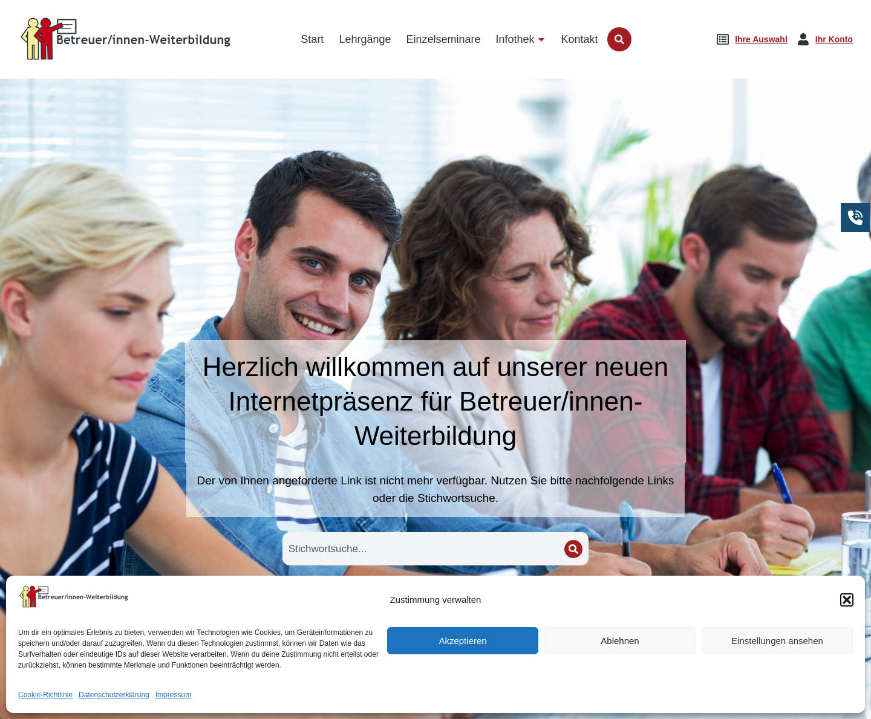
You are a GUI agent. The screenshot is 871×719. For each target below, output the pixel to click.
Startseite (272, 614)
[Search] (573, 549)
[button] (847, 698)
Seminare (599, 614)
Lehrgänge (435, 614)
